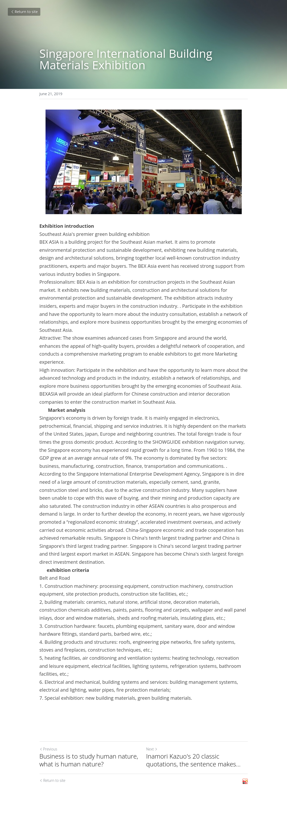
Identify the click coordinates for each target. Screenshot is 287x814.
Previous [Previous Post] (48, 749)
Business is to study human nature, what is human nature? (89, 760)
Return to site (24, 11)
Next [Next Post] (151, 749)
